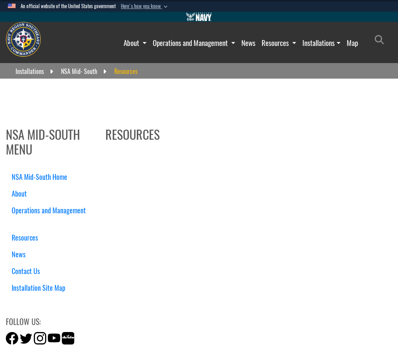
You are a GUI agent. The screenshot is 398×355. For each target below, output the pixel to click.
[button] (145, 6)
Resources (276, 43)
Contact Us (26, 271)
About (132, 43)
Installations (318, 43)
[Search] (381, 41)
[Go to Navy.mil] (199, 17)
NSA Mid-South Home (39, 177)
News (248, 43)
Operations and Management (191, 43)
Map (352, 43)
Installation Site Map (38, 288)
